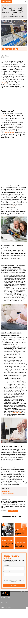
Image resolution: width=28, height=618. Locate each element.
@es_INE (4, 83)
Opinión (17, 529)
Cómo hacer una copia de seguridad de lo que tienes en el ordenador (13, 501)
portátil (3, 115)
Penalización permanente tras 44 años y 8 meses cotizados (7, 543)
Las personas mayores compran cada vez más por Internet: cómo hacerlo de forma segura (13, 506)
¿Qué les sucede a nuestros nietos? (20, 531)
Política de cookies (6, 607)
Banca (4, 525)
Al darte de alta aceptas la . (14, 581)
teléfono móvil (16, 412)
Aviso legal (4, 602)
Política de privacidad (7, 605)
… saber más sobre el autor (8, 493)
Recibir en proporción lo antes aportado (19, 545)
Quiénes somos (5, 600)
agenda (12, 206)
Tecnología (5, 5)
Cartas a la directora (7, 540)
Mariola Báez (4, 54)
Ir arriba (23, 591)
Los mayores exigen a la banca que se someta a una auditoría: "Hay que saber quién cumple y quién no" (7, 531)
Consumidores (12, 510)
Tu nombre (6, 565)
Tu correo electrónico (8, 572)
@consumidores (9, 132)
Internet (9, 88)
